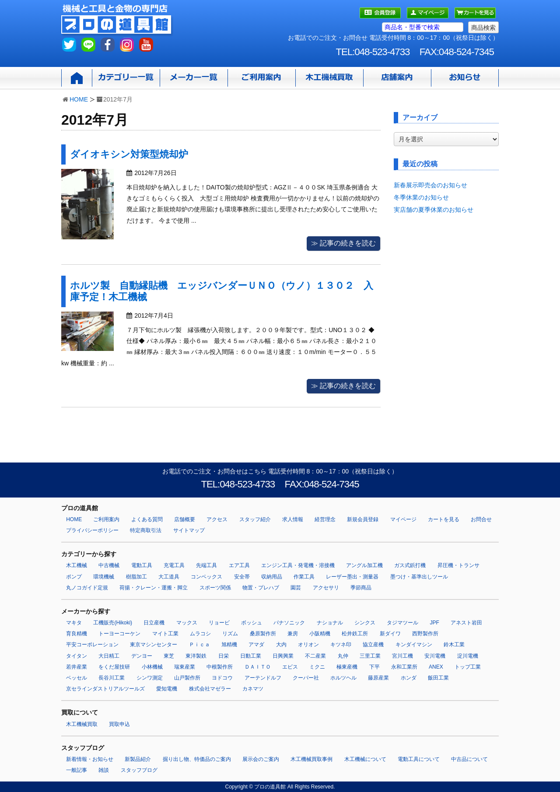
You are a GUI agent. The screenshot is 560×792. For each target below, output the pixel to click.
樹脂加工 (136, 577)
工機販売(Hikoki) (112, 623)
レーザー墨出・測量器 (352, 577)
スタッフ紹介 (255, 519)
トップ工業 (468, 667)
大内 (281, 644)
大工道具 (168, 577)
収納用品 (271, 577)
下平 (374, 667)
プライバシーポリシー (92, 530)
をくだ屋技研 (114, 667)
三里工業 (370, 656)
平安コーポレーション (92, 644)
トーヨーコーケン (119, 634)
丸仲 (343, 656)
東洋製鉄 (196, 656)
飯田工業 (438, 678)
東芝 (169, 656)
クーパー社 (306, 678)
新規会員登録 (362, 519)
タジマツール (402, 623)
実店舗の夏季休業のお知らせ (433, 209)
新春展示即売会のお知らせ (430, 185)
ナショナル (330, 623)
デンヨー (141, 656)
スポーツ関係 (215, 588)
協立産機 (373, 644)
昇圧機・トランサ (459, 565)
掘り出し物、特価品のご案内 (197, 759)
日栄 (223, 656)
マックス (186, 623)
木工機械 (76, 565)
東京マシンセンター (153, 644)
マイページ (403, 519)
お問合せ (481, 519)
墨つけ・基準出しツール (419, 577)
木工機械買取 (82, 724)
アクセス (217, 519)
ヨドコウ (222, 678)
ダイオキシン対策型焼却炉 (129, 154)
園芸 (295, 588)
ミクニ (317, 667)
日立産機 (154, 623)
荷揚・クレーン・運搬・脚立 (153, 588)
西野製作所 (425, 634)
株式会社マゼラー (210, 689)
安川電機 (434, 656)
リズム (230, 634)
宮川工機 (402, 656)
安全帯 (242, 577)
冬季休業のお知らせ (421, 197)
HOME (79, 99)
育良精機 (76, 634)
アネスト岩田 (466, 623)
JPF (434, 623)
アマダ (256, 644)
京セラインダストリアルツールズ (105, 689)
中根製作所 (219, 667)
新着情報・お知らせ (89, 759)
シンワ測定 (149, 678)
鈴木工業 (454, 644)
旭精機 (229, 644)
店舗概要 (184, 519)
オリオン (308, 644)
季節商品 (360, 588)
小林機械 (152, 667)
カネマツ (252, 689)
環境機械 (103, 577)
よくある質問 (147, 519)
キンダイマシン (414, 644)
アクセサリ (326, 588)
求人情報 (292, 519)
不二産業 (315, 656)
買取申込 (119, 724)
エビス (290, 667)
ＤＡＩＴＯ (258, 667)
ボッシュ (251, 623)
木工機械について (365, 759)
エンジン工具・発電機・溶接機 (298, 565)
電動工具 (141, 565)
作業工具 (304, 577)
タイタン (76, 656)
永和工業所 (404, 667)
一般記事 (76, 770)
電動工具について (419, 759)
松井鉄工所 (355, 634)
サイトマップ (189, 530)
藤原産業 (378, 678)
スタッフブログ (139, 770)
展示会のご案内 (260, 759)
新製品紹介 (138, 759)
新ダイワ (390, 634)
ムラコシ (200, 634)
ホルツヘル (343, 678)
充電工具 (174, 565)
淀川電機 (467, 656)
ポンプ (74, 577)
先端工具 (206, 565)
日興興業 (283, 656)
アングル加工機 (364, 565)
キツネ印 (340, 644)
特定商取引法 (145, 530)
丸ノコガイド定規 (87, 588)
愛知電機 (166, 689)
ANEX (436, 667)
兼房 (292, 634)
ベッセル (76, 678)
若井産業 (76, 667)
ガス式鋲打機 (410, 565)
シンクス (364, 623)
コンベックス (206, 577)
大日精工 (108, 656)
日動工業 (250, 656)
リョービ (219, 623)
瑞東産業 (184, 667)
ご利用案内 (106, 519)
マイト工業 (165, 634)
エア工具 (239, 565)
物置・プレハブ (260, 588)
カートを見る (443, 519)
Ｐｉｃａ (199, 644)
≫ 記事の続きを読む (343, 243)
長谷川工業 (111, 678)
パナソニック (289, 623)
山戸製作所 (187, 678)
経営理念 (325, 519)
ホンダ (408, 678)
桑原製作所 (263, 634)
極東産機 (346, 667)
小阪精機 (319, 634)
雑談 (103, 770)
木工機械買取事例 (311, 759)
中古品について (469, 759)
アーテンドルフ (263, 678)
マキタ (74, 623)
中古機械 (108, 565)
